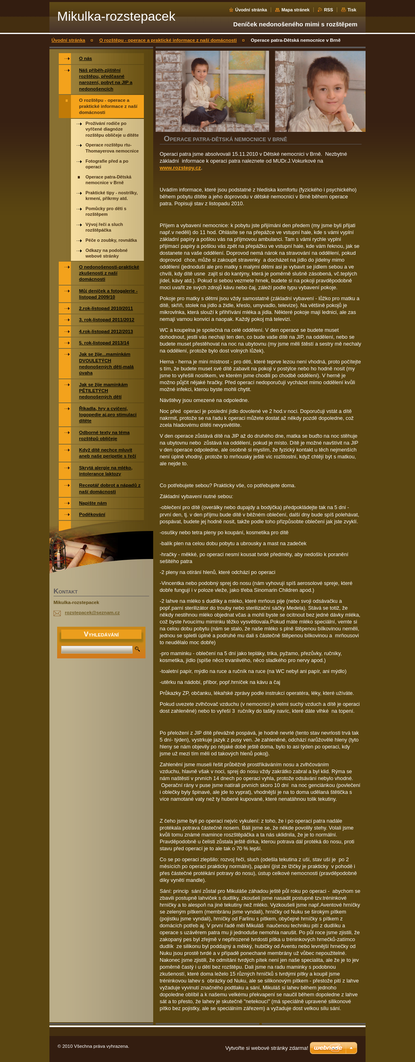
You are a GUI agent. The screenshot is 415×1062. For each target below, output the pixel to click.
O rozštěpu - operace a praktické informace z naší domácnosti (168, 40)
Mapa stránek (295, 9)
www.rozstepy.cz (180, 168)
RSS (328, 9)
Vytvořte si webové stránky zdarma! (266, 1048)
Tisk (351, 9)
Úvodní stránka (251, 9)
